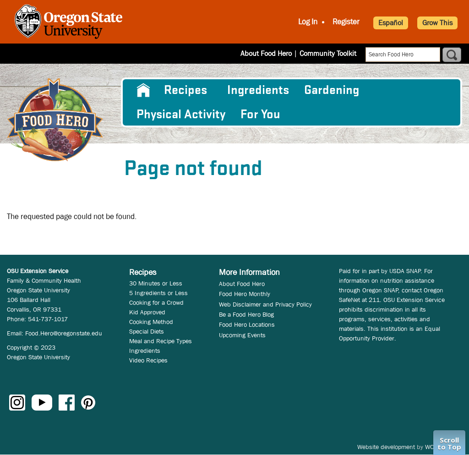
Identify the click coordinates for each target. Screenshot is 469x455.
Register (346, 22)
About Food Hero (266, 53)
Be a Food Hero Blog (246, 314)
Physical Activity (180, 114)
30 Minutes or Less (155, 283)
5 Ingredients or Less (158, 293)
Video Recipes (148, 360)
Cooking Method (151, 322)
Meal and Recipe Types (160, 341)
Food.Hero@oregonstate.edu (63, 333)
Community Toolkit (328, 53)
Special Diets (146, 331)
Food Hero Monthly (244, 294)
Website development (386, 447)
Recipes (185, 90)
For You (260, 114)
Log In (307, 22)
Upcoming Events (242, 335)
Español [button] (390, 22)
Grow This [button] (437, 22)
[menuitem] (142, 90)
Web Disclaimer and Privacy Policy (265, 304)
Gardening (331, 90)
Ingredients (258, 90)
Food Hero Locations (247, 324)
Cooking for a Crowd (156, 302)
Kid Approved (147, 312)
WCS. (432, 447)
